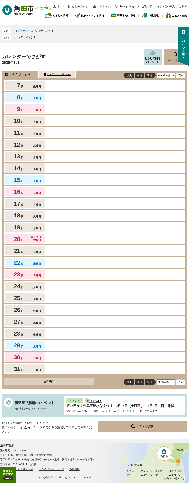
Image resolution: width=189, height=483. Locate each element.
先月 (129, 75)
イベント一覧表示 (59, 74)
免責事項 (74, 469)
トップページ (20, 30)
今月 (139, 75)
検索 (184, 6)
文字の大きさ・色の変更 (161, 6)
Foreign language (130, 6)
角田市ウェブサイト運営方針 (16, 469)
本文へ (61, 6)
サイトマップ (104, 6)
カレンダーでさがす (24, 37)
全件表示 (49, 381)
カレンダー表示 (20, 74)
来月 (149, 75)
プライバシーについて (51, 469)
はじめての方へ (81, 6)
